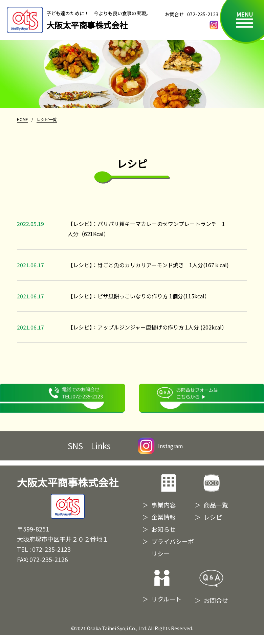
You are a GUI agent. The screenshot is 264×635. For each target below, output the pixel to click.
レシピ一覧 (47, 119)
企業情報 (163, 517)
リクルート (166, 598)
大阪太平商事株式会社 (67, 497)
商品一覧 (216, 504)
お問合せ (216, 600)
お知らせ (163, 529)
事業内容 (163, 504)
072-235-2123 (202, 14)
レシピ (213, 517)
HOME (22, 119)
